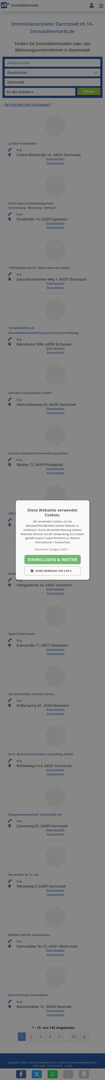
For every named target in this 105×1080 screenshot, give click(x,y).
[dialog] (52, 540)
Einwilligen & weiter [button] (52, 559)
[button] (52, 549)
